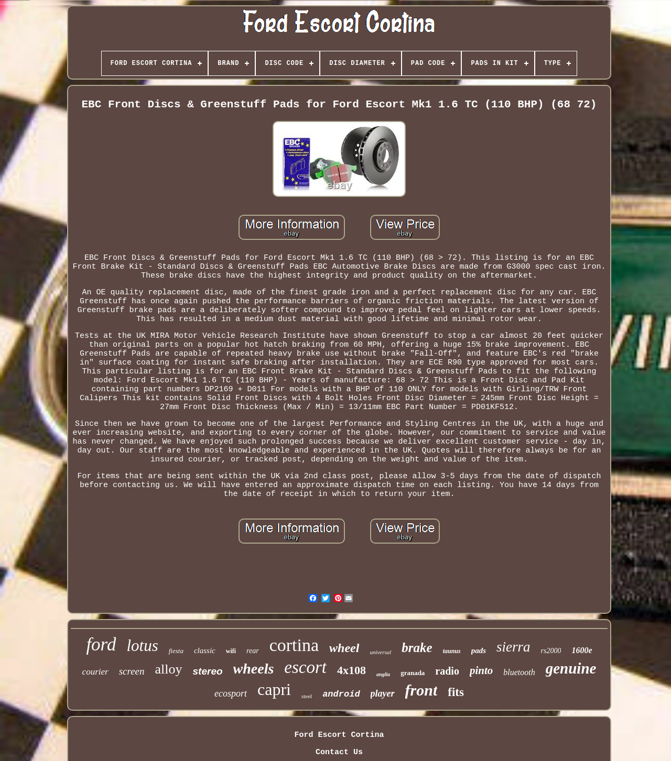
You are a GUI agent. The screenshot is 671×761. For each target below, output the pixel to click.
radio (447, 671)
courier (95, 672)
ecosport (230, 693)
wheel (344, 648)
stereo (208, 671)
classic (204, 650)
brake (417, 648)
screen (132, 671)
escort (305, 667)
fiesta (176, 651)
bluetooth (519, 672)
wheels (253, 668)
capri (274, 689)
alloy (168, 669)
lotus (142, 645)
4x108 (351, 670)
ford (101, 644)
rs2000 (551, 651)
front (421, 690)
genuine (571, 668)
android (341, 694)
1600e (581, 650)
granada (413, 673)
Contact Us (339, 752)
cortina (294, 645)
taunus (452, 651)
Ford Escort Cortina (339, 735)
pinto (481, 670)
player (383, 693)
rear (252, 651)
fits (456, 692)
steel (306, 696)
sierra (513, 647)
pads (478, 650)
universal (380, 652)
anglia (383, 674)
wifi (231, 651)
